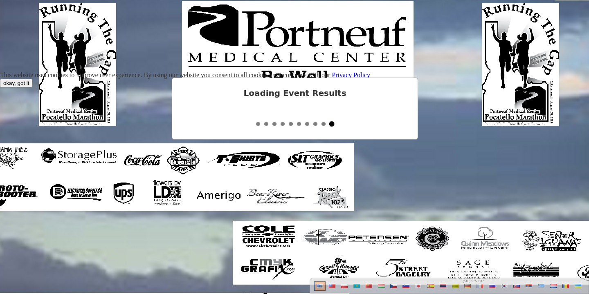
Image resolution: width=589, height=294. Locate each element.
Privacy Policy (351, 74)
